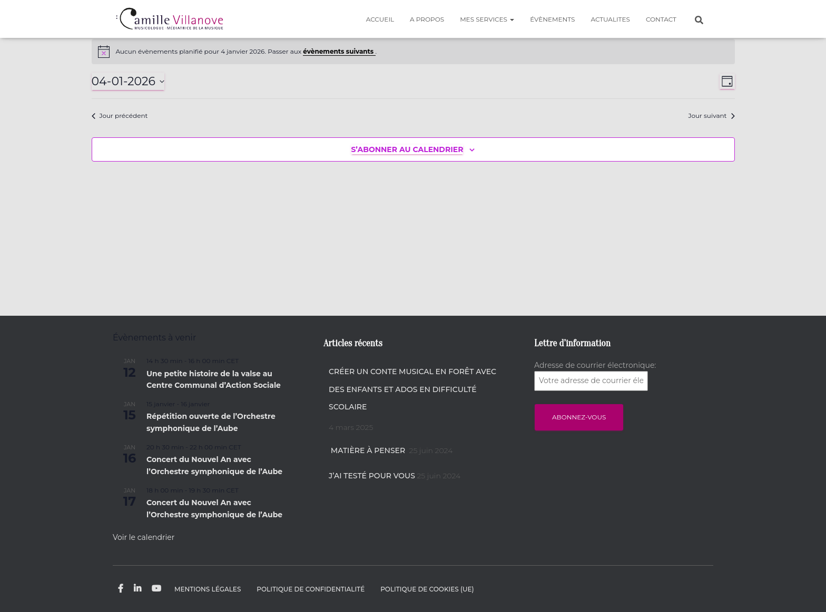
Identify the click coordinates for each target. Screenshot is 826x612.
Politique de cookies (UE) (427, 589)
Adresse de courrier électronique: (595, 375)
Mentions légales (207, 589)
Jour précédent (120, 115)
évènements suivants (339, 51)
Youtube (156, 589)
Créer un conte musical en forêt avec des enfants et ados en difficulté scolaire (412, 389)
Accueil (380, 19)
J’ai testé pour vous (372, 475)
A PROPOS (427, 19)
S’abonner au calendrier (407, 149)
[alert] (413, 51)
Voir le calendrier (143, 537)
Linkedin (137, 589)
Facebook (121, 589)
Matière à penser (368, 450)
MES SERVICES (487, 19)
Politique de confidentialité (311, 589)
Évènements (552, 19)
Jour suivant (711, 115)
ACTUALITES (610, 19)
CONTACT (661, 19)
